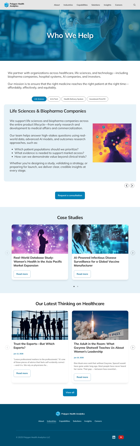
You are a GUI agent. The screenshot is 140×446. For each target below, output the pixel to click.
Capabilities (82, 5)
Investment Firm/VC (97, 99)
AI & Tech (54, 99)
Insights (107, 5)
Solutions (95, 5)
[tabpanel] (40, 252)
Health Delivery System (73, 99)
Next (132, 252)
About (57, 5)
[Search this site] (134, 5)
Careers (118, 5)
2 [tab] (77, 286)
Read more (22, 274)
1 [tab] (74, 286)
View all (70, 392)
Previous (6, 252)
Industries (68, 5)
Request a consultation (70, 195)
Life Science (39, 99)
